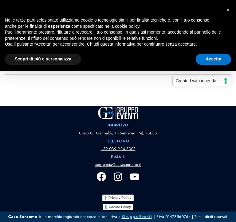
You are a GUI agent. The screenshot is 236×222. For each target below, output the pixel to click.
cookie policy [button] (127, 26)
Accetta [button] (213, 58)
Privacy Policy (120, 197)
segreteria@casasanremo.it (118, 164)
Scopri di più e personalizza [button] (43, 58)
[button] (228, 10)
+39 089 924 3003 (118, 149)
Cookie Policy (120, 207)
